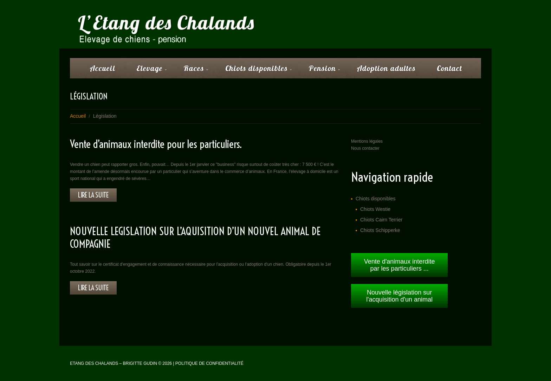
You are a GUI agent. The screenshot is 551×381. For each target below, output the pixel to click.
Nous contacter (365, 148)
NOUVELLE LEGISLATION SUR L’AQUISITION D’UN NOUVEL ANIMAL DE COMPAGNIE (195, 238)
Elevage (147, 70)
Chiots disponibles (253, 70)
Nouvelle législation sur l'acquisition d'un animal (399, 296)
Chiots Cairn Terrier (381, 219)
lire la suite (93, 194)
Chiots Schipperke (380, 230)
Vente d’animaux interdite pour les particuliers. (156, 144)
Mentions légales (367, 141)
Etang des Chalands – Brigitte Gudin (113, 363)
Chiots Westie (375, 209)
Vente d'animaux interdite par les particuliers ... (399, 265)
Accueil (102, 68)
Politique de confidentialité (209, 363)
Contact (449, 68)
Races (191, 70)
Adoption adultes (386, 68)
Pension (320, 70)
